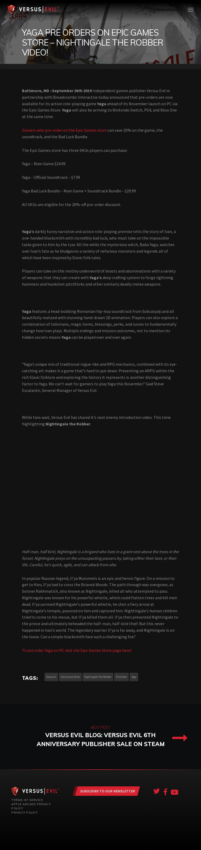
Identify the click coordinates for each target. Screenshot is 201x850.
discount (51, 677)
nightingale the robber (97, 677)
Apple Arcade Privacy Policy (31, 806)
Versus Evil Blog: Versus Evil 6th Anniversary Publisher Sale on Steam (100, 736)
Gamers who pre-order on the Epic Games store (64, 130)
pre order (121, 677)
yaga (133, 677)
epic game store (70, 677)
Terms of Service (27, 800)
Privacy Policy (24, 812)
